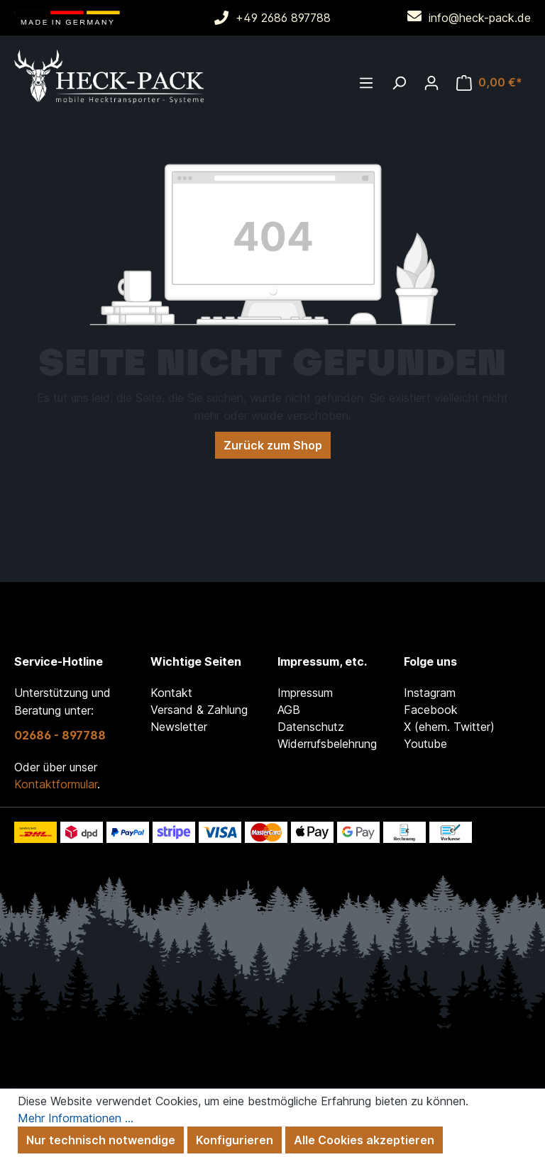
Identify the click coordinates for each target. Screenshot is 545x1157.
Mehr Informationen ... (75, 1118)
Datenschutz (310, 727)
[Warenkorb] (489, 82)
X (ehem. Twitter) (449, 727)
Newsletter (178, 727)
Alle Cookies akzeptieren (364, 1140)
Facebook (431, 710)
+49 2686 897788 (283, 18)
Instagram (430, 693)
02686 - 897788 (60, 735)
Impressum (305, 693)
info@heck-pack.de (480, 18)
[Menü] (366, 82)
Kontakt (171, 693)
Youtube (425, 744)
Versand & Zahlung (199, 710)
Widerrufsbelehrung (327, 744)
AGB (288, 710)
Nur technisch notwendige (100, 1140)
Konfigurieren (234, 1140)
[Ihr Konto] (431, 82)
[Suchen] (398, 82)
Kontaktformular (55, 784)
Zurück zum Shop (273, 445)
